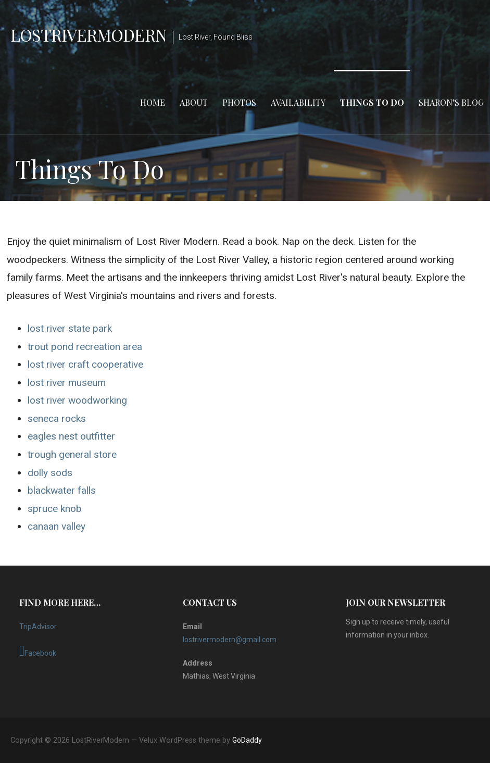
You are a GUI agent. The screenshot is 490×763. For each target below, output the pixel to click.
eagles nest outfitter (71, 436)
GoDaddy (247, 740)
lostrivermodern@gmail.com (230, 639)
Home (152, 102)
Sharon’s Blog (451, 102)
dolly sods (50, 473)
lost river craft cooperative (85, 364)
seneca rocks (57, 418)
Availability (298, 102)
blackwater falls (62, 490)
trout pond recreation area (85, 347)
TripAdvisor (38, 626)
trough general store (72, 454)
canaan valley (56, 526)
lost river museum (67, 383)
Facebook (37, 651)
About (194, 102)
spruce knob (55, 509)
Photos (239, 102)
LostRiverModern (88, 34)
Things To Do (372, 102)
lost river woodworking (77, 400)
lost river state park (70, 328)
